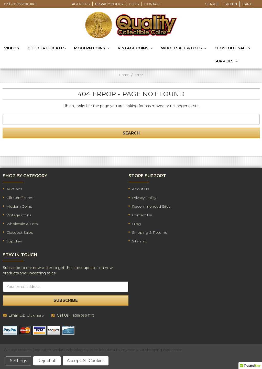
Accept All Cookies (85, 360)
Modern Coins (92, 48)
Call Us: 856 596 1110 (19, 4)
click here (35, 315)
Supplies (226, 61)
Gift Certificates (46, 48)
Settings (18, 360)
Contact (152, 4)
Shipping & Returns (149, 232)
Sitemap (139, 241)
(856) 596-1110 (82, 315)
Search (212, 4)
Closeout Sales (232, 48)
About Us (81, 4)
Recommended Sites (151, 206)
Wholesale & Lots (183, 48)
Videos (11, 48)
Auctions (14, 189)
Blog (134, 4)
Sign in (231, 4)
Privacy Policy (109, 4)
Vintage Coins (135, 48)
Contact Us (142, 215)
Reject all (47, 360)
